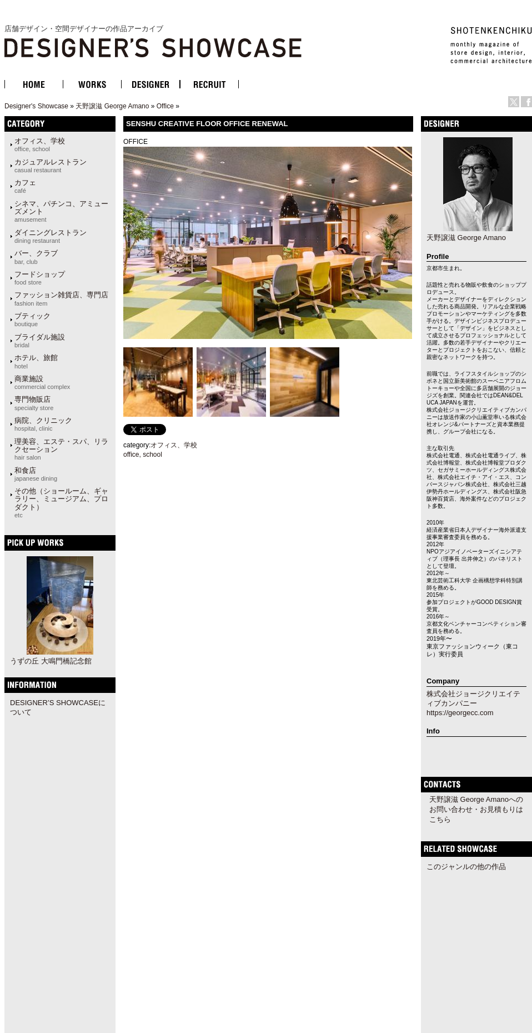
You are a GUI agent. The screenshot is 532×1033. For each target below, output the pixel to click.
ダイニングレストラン (50, 236)
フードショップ (39, 278)
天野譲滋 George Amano (112, 106)
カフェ (25, 186)
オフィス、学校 (39, 144)
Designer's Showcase (36, 106)
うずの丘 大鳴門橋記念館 (51, 661)
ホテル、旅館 (36, 361)
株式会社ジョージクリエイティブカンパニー (473, 698)
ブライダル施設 (39, 340)
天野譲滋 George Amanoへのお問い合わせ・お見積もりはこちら (476, 809)
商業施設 (42, 382)
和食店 (35, 474)
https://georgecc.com (460, 712)
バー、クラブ (36, 257)
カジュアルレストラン (50, 165)
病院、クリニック (43, 424)
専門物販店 (33, 403)
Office (165, 106)
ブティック (32, 319)
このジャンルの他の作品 (466, 866)
